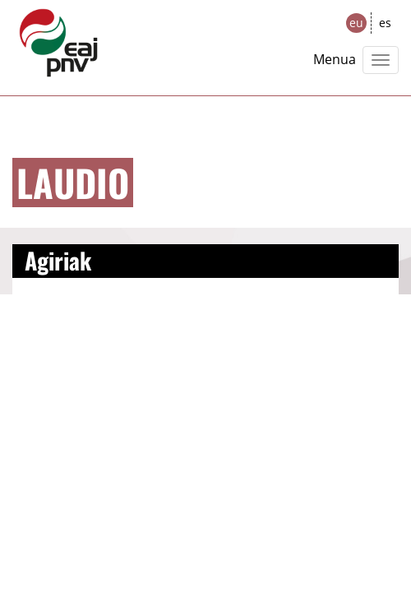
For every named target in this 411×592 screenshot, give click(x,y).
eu (356, 22)
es (385, 22)
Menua (334, 59)
